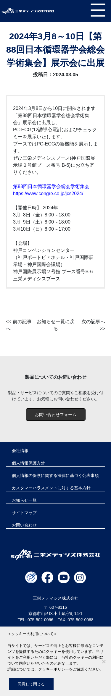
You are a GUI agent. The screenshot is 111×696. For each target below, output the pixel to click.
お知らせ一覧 (24, 500)
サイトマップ (24, 512)
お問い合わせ (24, 525)
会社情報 (20, 450)
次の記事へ (93, 321)
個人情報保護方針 (28, 463)
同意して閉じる (31, 684)
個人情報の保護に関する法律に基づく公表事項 (55, 475)
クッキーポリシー (53, 669)
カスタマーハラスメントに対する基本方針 (51, 487)
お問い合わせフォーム (55, 414)
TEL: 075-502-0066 (35, 619)
